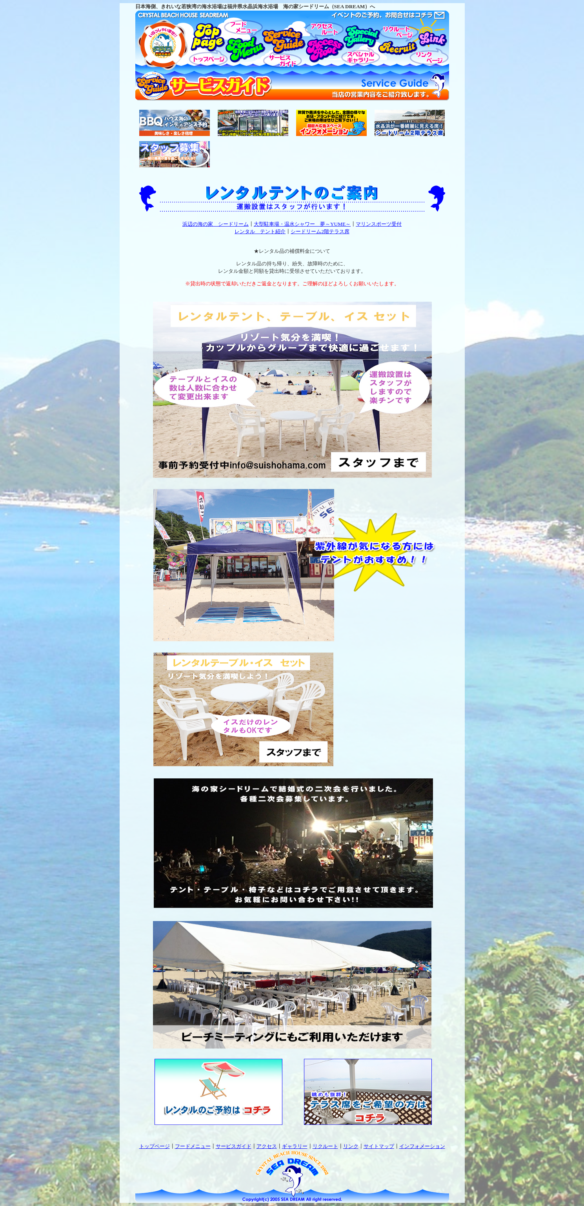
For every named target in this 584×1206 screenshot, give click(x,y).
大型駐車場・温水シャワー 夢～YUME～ (302, 224)
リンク (350, 1146)
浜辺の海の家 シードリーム (215, 224)
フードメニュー (193, 1146)
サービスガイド (233, 1146)
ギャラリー (294, 1146)
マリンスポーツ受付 (379, 224)
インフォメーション (422, 1146)
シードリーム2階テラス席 (320, 231)
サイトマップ (379, 1146)
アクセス (267, 1146)
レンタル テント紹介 (260, 231)
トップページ (154, 1146)
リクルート (325, 1146)
